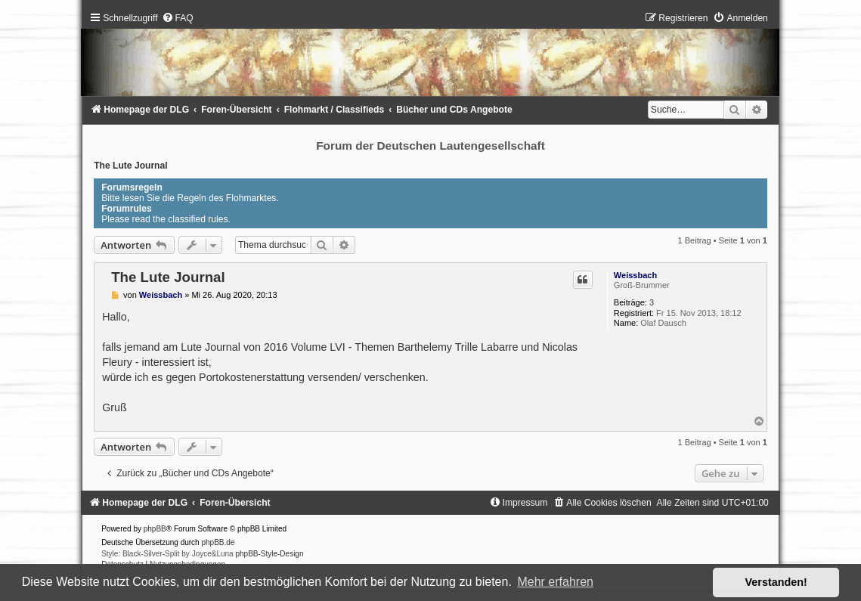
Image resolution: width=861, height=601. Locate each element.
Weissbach (635, 275)
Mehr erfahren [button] (555, 581)
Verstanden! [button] (776, 582)
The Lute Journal (130, 165)
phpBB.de (217, 542)
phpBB (155, 529)
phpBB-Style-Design (269, 554)
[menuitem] (178, 18)
